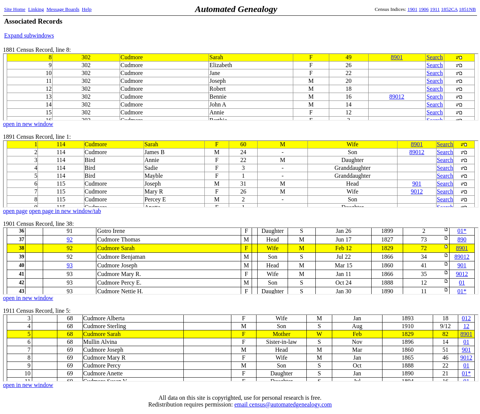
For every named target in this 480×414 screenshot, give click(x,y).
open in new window (28, 124)
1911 (435, 9)
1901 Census (240, 261)
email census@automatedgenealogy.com (283, 404)
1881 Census (240, 87)
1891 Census (240, 174)
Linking (36, 9)
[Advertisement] (388, 28)
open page (15, 211)
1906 (424, 9)
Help (87, 9)
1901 (413, 9)
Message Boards (63, 9)
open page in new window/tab (65, 211)
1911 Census (240, 348)
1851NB (467, 9)
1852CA (449, 9)
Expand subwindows (29, 35)
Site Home (15, 9)
